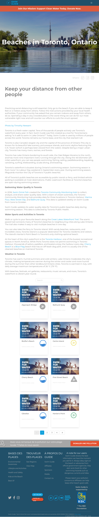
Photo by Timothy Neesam (18, 125)
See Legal (78, 514)
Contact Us (49, 478)
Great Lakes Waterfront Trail (65, 219)
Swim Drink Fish (21, 192)
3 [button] (51, 433)
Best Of (11, 481)
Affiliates (48, 466)
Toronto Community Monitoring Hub (59, 192)
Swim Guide (50, 462)
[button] (91, 3)
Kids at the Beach (15, 477)
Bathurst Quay (38, 199)
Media (47, 474)
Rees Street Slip (18, 199)
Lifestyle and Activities (17, 468)
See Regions (31, 462)
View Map (30, 466)
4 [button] (56, 433)
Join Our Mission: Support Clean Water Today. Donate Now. (49, 8)
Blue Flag (20, 246)
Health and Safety (15, 472)
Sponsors (48, 470)
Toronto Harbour (53, 239)
